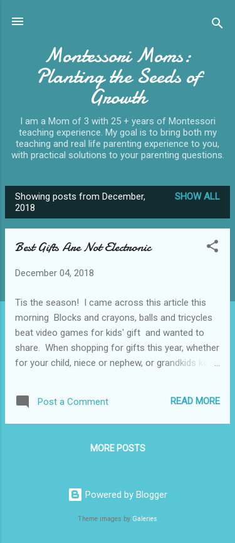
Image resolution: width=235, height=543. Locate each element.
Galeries (144, 519)
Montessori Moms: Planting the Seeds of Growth (117, 76)
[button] (212, 248)
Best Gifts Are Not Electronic (83, 247)
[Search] (217, 25)
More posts (117, 448)
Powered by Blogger (117, 494)
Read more (195, 401)
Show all (197, 196)
